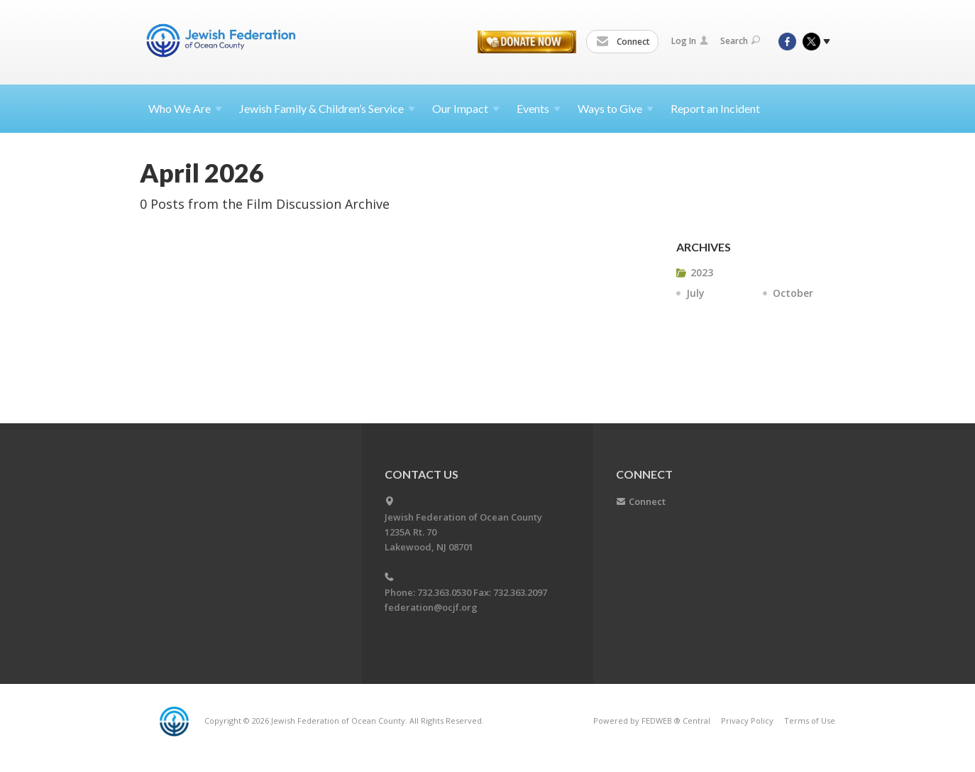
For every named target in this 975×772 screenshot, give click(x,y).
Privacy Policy (747, 720)
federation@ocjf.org (431, 607)
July (695, 293)
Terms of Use (809, 720)
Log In (689, 41)
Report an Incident (715, 108)
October (793, 293)
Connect (623, 42)
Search (740, 41)
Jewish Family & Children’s (327, 108)
